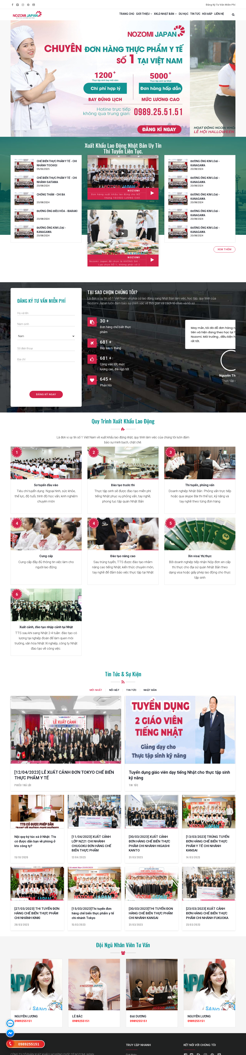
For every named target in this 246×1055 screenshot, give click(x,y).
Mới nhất (96, 693)
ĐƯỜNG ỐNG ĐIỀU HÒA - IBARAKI (57, 214)
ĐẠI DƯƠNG (138, 1020)
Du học (173, 16)
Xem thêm (224, 252)
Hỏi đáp (203, 16)
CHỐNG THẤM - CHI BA (51, 198)
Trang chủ (105, 16)
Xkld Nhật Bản (151, 16)
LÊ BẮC (77, 1020)
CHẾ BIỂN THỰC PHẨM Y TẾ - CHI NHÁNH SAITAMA (57, 183)
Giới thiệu (126, 16)
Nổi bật (114, 693)
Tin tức (188, 16)
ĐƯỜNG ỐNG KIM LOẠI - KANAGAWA (51, 233)
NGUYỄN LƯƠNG (26, 1020)
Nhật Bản (150, 693)
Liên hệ (218, 16)
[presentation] (46, 378)
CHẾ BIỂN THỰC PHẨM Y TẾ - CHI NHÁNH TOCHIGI (57, 167)
